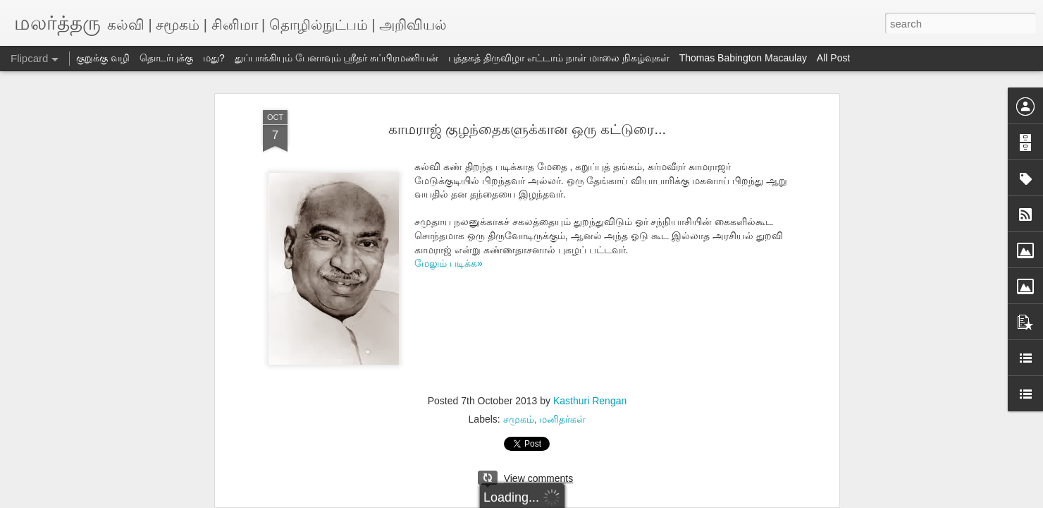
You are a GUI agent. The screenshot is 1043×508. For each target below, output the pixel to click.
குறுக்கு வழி (103, 58)
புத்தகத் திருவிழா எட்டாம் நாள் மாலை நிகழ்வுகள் (558, 58)
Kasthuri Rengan (590, 400)
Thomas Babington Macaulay (743, 58)
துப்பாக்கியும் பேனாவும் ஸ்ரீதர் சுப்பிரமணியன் (337, 58)
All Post (833, 58)
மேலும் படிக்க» (448, 263)
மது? (214, 58)
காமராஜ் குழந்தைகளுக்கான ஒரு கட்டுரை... (527, 129)
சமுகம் (518, 419)
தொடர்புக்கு (166, 58)
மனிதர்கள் (562, 419)
